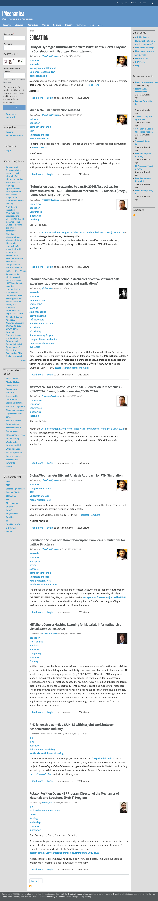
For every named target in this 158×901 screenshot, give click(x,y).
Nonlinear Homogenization (43, 584)
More (23, 360)
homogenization (38, 75)
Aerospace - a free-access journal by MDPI (104, 597)
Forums (9, 132)
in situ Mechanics (13, 456)
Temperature (12, 431)
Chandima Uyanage (50, 56)
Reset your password (11, 116)
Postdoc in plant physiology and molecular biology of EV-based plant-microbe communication (14, 282)
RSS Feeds (140, 62)
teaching (34, 219)
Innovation (35, 830)
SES (8, 520)
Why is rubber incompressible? (13, 444)
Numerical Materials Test (42, 71)
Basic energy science (15, 488)
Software (57, 25)
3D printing (35, 331)
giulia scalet (47, 288)
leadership (34, 822)
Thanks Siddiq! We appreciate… (143, 118)
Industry (68, 25)
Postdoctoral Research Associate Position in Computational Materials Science (14, 261)
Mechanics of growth (15, 406)
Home (31, 31)
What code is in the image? (11, 70)
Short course (36, 641)
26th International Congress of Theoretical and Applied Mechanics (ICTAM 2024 (82, 232)
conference (35, 204)
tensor (9, 466)
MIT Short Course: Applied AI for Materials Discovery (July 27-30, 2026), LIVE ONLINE (15, 323)
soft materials (36, 319)
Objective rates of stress (14, 415)
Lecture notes (141, 58)
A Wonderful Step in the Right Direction (144, 130)
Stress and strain (13, 427)
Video (100, 25)
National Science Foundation (44, 810)
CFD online (11, 496)
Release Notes (39, 147)
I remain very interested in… (142, 90)
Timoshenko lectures (15, 434)
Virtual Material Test (40, 138)
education (34, 60)
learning (33, 307)
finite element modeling (42, 749)
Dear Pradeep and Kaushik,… (143, 155)
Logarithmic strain (14, 402)
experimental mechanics (42, 343)
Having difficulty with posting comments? (145, 42)
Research (7, 25)
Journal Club (141, 54)
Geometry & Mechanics (11, 391)
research (34, 64)
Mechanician (32, 25)
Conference (81, 25)
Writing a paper (13, 448)
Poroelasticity (12, 424)
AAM (8, 481)
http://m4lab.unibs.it (103, 758)
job (31, 737)
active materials (37, 315)
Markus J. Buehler (49, 633)
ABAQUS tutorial (13, 382)
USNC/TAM (11, 528)
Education (19, 25)
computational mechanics (43, 339)
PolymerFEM (12, 513)
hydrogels (34, 346)
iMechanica (13, 13)
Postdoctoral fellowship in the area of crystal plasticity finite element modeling (14, 173)
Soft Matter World (14, 524)
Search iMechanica (14, 135)
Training (33, 661)
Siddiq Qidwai (48, 802)
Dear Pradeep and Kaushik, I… (143, 180)
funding (33, 818)
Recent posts (122, 3)
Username (8, 34)
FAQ (137, 65)
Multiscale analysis (39, 134)
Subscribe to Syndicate (134, 215)
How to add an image (144, 47)
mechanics (35, 215)
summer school (37, 300)
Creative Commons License (79, 894)
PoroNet (10, 517)
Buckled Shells (13, 492)
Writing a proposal (14, 452)
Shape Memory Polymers (42, 335)
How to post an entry (144, 51)
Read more (37, 97)
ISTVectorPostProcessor (17, 270)
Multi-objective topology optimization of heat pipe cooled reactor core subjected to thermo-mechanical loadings (15, 193)
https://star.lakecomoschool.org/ (71, 367)
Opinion (45, 25)
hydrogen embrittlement (42, 68)
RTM (31, 130)
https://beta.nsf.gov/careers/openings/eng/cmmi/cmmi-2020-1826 (64, 852)
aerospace (34, 561)
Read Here (93, 84)
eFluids (9, 531)
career (32, 814)
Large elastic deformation (12, 398)
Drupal (116, 894)
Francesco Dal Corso (50, 200)
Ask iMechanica (142, 37)
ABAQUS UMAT (13, 378)
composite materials (40, 126)
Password (7, 43)
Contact (143, 3)
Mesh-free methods (15, 410)
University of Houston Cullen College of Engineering (68, 897)
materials (34, 649)
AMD (8, 485)
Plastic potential (13, 420)
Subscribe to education (30, 886)
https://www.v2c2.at (41, 774)
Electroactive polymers (12, 505)
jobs (31, 741)
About (133, 3)
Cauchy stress (12, 385)
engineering (35, 303)
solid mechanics (37, 311)
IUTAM (9, 510)
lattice (32, 565)
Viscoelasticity (12, 438)
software (34, 119)
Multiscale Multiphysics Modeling (46, 753)
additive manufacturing (41, 323)
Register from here (90, 514)
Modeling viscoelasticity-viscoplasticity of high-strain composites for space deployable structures (14, 243)
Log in (50, 97)
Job (92, 25)
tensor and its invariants (12, 461)
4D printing (35, 327)
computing (35, 653)
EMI (7, 499)
